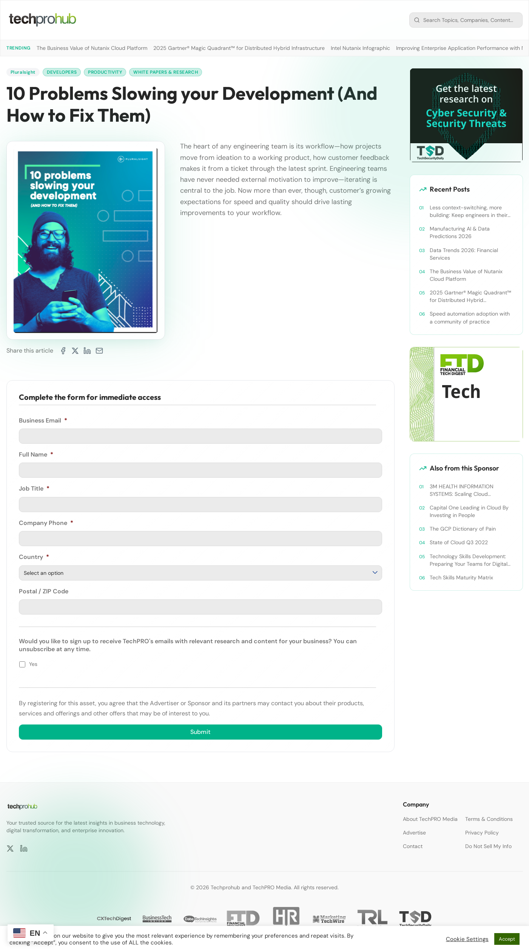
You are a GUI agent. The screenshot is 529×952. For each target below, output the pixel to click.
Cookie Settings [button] (467, 939)
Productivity (105, 72)
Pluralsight (23, 72)
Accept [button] (507, 939)
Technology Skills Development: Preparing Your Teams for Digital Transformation (468, 560)
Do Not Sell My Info (488, 846)
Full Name (36, 454)
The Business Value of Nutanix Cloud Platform (92, 48)
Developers (62, 72)
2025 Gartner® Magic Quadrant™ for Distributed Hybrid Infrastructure (239, 48)
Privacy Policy (482, 832)
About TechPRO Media (430, 819)
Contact (413, 846)
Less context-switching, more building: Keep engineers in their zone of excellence (468, 211)
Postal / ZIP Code (43, 591)
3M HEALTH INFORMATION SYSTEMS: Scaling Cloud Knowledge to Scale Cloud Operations (462, 490)
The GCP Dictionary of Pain (463, 528)
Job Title (34, 488)
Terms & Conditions (489, 819)
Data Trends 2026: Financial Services (464, 254)
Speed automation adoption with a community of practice (470, 317)
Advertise (414, 832)
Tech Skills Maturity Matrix (461, 577)
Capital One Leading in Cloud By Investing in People (469, 511)
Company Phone (46, 523)
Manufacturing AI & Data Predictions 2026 (460, 232)
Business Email (43, 420)
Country (34, 557)
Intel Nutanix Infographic (360, 48)
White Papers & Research (165, 72)
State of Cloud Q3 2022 (459, 542)
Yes (33, 664)
